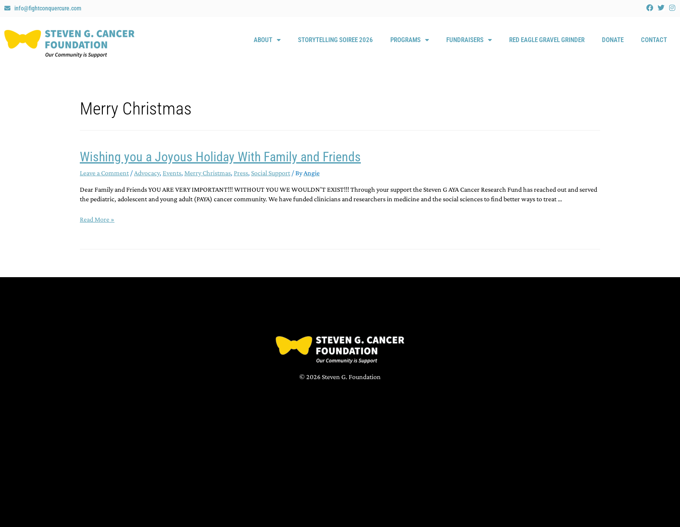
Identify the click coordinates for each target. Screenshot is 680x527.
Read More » (97, 219)
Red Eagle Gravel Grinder (547, 40)
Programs (409, 40)
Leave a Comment (104, 173)
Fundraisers (469, 40)
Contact (654, 40)
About (267, 40)
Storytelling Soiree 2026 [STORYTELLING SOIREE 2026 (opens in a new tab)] (335, 40)
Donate (613, 40)
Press (241, 173)
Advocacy (147, 173)
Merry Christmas (207, 173)
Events (172, 173)
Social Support (270, 173)
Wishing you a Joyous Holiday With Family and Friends (220, 156)
